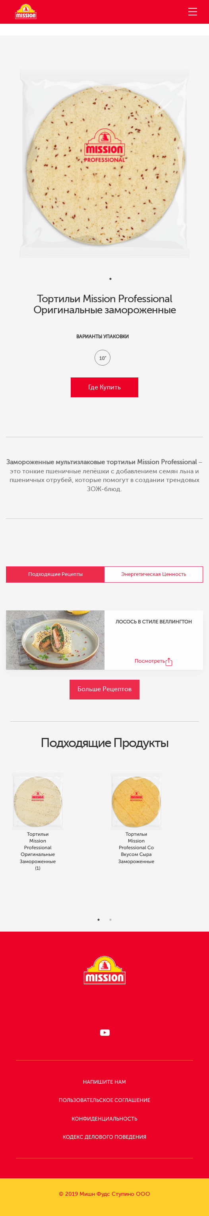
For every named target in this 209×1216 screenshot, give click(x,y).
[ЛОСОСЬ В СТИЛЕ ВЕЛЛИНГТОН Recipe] (55, 640)
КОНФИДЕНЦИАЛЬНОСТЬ (104, 1119)
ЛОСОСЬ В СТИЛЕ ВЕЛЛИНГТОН (154, 622)
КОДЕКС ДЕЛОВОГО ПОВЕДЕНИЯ (105, 1137)
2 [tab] (110, 928)
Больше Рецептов (104, 689)
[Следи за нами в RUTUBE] (104, 1032)
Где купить (104, 387)
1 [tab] (110, 279)
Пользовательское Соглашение (104, 1101)
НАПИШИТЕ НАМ (104, 1082)
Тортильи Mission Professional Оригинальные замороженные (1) (38, 859)
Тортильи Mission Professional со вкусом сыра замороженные (136, 856)
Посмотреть (150, 661)
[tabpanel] (104, 163)
